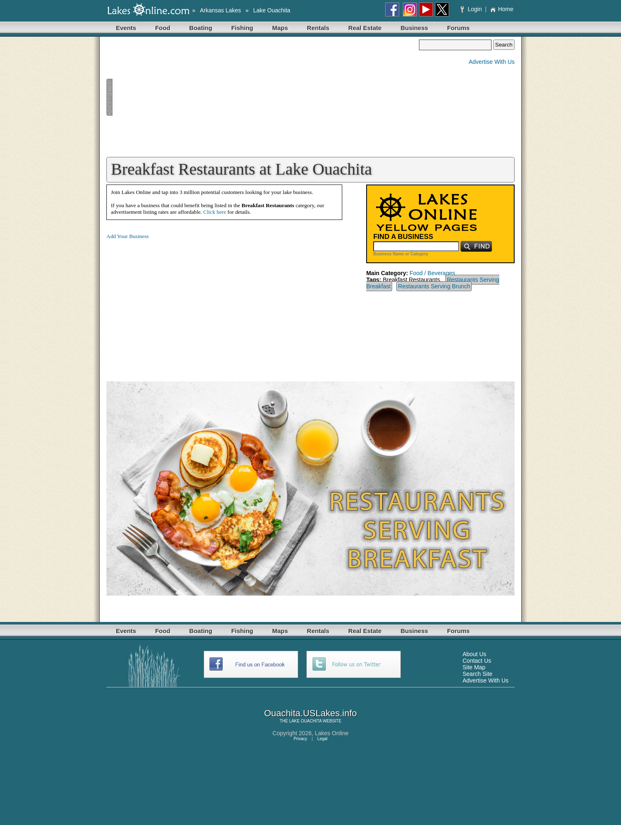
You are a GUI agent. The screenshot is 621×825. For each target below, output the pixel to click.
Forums (458, 27)
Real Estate (365, 27)
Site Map (474, 667)
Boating (200, 27)
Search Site (477, 674)
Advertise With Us (492, 61)
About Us (475, 654)
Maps (280, 27)
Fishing (242, 27)
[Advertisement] (263, 97)
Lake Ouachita (271, 10)
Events (126, 27)
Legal (322, 738)
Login (472, 9)
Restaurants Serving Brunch (434, 286)
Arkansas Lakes (220, 10)
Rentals (318, 27)
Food (162, 27)
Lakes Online (332, 733)
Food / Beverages (432, 273)
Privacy (300, 738)
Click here (214, 212)
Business (414, 27)
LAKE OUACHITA (305, 721)
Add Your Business (127, 236)
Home (501, 9)
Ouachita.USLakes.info (310, 713)
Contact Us (477, 660)
